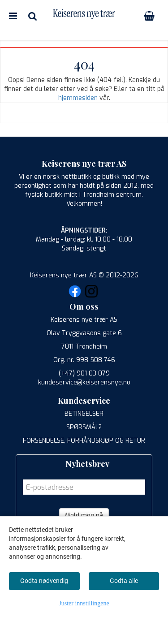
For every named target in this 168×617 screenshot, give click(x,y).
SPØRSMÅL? (84, 427)
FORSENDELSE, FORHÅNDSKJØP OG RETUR (84, 440)
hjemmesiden (78, 98)
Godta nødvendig (44, 580)
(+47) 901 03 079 (84, 373)
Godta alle (124, 580)
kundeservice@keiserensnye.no (84, 382)
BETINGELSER (84, 414)
